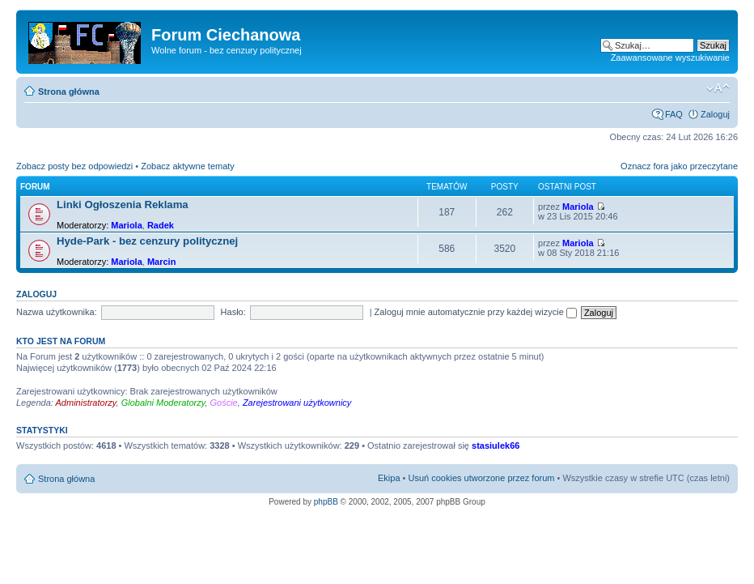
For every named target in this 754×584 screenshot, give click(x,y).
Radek (160, 225)
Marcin (161, 261)
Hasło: (233, 312)
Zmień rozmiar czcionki (718, 88)
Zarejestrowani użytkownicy (297, 402)
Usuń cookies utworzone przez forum (481, 478)
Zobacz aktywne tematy (188, 166)
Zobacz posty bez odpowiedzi (74, 166)
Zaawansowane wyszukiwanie (670, 57)
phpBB (326, 501)
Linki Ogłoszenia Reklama (122, 204)
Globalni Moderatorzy (163, 402)
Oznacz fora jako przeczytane (679, 166)
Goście (224, 402)
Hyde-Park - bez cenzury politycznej (147, 241)
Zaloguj (715, 114)
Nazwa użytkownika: (56, 312)
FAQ (674, 114)
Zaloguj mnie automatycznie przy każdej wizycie (476, 312)
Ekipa (389, 478)
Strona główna (69, 91)
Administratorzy (86, 402)
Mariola (126, 225)
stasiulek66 (495, 445)
